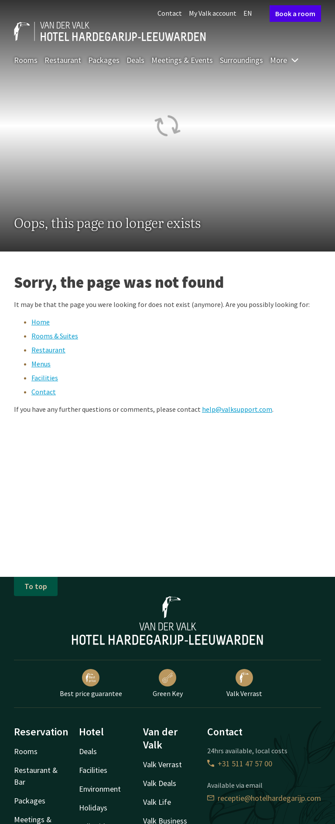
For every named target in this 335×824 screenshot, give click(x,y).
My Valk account (212, 13)
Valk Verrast (244, 683)
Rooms (26, 60)
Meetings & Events (182, 60)
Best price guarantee (91, 683)
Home (40, 321)
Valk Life (157, 802)
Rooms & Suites (54, 335)
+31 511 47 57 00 (239, 763)
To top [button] (35, 586)
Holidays (93, 808)
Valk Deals (159, 783)
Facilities (44, 377)
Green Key (168, 683)
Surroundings (241, 60)
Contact (169, 13)
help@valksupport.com (237, 409)
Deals (135, 60)
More (284, 60)
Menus (41, 363)
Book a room (295, 13)
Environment (100, 789)
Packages (104, 60)
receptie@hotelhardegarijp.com (264, 798)
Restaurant (62, 60)
